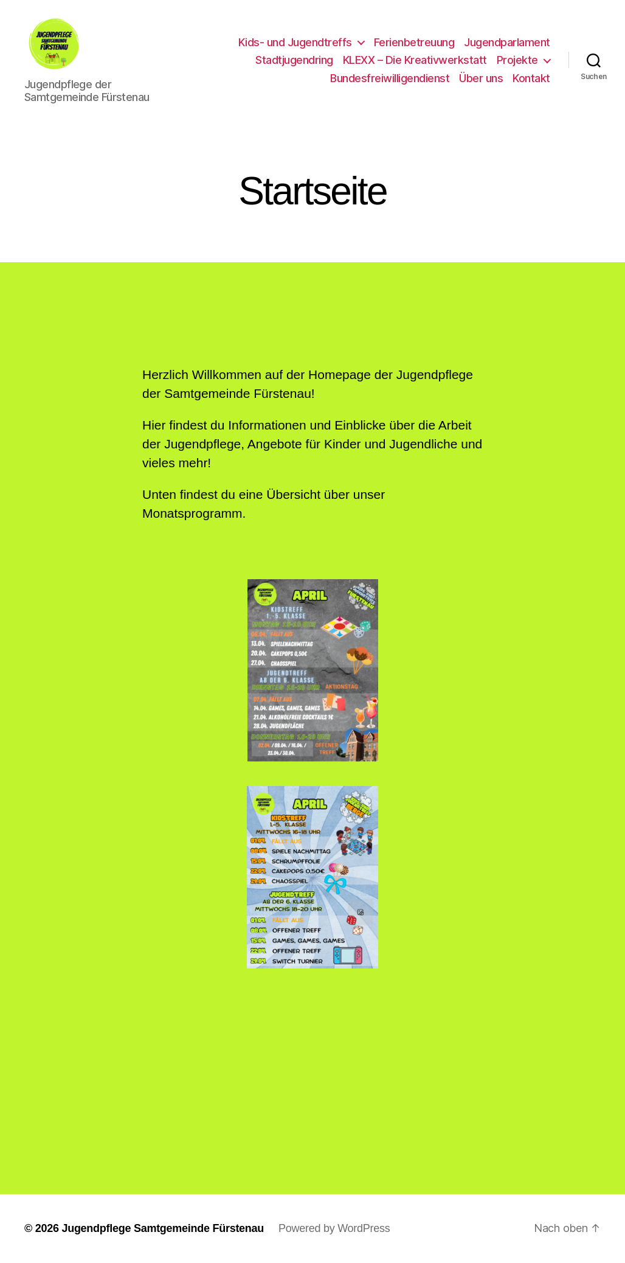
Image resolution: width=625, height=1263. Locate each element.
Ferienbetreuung (414, 42)
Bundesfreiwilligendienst (389, 78)
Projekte (517, 60)
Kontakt (531, 78)
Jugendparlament (507, 42)
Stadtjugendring (294, 60)
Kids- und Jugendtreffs (295, 42)
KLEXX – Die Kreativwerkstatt (415, 60)
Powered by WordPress (334, 1228)
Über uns (481, 78)
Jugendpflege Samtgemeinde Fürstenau (162, 1228)
